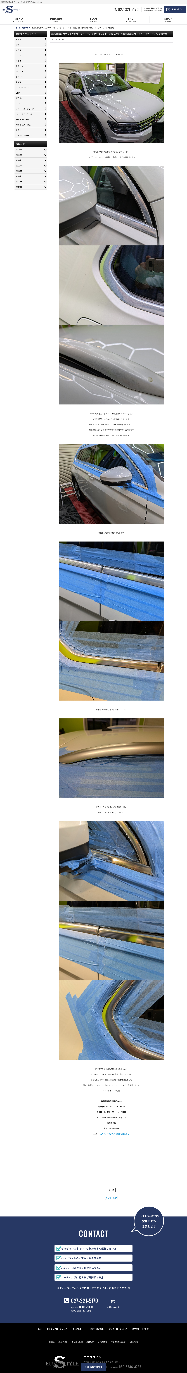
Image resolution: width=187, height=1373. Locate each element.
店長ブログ (111, 1197)
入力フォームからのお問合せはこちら (114, 1134)
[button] (18, 19)
